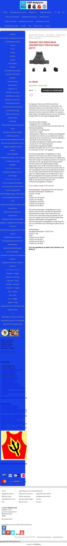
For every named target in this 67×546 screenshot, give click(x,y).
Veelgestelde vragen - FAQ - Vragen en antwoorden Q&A (12, 159)
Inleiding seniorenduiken (9, 406)
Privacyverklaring (58, 537)
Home (5, 12)
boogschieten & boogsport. (9, 420)
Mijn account (38, 26)
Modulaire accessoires (12, 100)
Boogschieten (12, 118)
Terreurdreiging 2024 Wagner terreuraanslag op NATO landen (12, 185)
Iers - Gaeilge (12, 299)
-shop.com (4, 390)
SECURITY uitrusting (12, 92)
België (25, 416)
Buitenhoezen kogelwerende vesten (13, 139)
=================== (12, 270)
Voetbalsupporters (12, 136)
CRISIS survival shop (12, 114)
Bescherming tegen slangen (12, 132)
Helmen (12, 67)
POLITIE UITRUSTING (13, 74)
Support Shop (12, 310)
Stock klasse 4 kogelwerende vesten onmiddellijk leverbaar (13, 40)
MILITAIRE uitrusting (12, 96)
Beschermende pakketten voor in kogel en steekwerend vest (12, 145)
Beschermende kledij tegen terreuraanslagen (12, 250)
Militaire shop (44, 17)
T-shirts (12, 45)
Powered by (33, 544)
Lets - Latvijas (12, 292)
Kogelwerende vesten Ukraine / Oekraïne (12, 264)
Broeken (12, 56)
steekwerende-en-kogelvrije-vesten (13, 388)
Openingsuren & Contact (18, 12)
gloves (3, 426)
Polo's (13, 49)
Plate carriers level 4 (12, 17)
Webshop (33, 12)
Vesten (12, 60)
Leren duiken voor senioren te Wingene (14, 410)
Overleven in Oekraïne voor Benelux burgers (13, 257)
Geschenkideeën (12, 154)
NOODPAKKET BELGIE (12, 103)
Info (29, 26)
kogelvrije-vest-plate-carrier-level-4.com (14, 464)
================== (12, 168)
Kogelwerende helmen (29, 17)
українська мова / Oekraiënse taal (12, 306)
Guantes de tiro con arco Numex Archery (15, 428)
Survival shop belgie (12, 111)
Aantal (31, 90)
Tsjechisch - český (13, 281)
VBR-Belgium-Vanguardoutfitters (13, 317)
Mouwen (13, 78)
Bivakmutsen (12, 85)
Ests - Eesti (12, 295)
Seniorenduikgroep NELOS (10, 408)
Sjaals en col (12, 89)
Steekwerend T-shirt (42, 21)
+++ (12, 313)
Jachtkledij (12, 121)
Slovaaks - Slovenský (12, 277)
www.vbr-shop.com (8, 382)
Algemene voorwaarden (44, 537)
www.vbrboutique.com (9, 378)
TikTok (17, 534)
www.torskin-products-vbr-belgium (13, 392)
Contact (47, 26)
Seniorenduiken (6, 404)
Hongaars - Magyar (12, 273)
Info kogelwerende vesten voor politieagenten (12, 242)
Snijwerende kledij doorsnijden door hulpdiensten (12, 206)
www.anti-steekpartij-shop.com (12, 370)
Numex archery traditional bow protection (15, 424)
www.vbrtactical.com (9, 372)
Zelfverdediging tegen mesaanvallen (12, 194)
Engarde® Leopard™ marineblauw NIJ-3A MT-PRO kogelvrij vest (12, 322)
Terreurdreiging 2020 (12, 190)
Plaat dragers (12, 63)
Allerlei (12, 150)
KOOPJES (13, 34)
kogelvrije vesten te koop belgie (12, 219)
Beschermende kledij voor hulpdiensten (12, 214)
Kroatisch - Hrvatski (12, 288)
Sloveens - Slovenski (12, 284)
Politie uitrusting (10, 21)
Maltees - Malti (13, 302)
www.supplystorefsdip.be (10, 384)
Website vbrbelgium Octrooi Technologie (12, 174)
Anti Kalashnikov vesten (13, 71)
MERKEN (12, 165)
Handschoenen (12, 82)
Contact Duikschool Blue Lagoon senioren (15, 412)
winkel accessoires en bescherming (12, 418)
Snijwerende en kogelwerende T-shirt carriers (12, 232)
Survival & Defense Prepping (12, 107)
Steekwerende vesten (26, 21)
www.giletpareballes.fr (9, 380)
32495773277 (8, 519)
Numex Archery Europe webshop (12, 416)
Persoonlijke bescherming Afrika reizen (13, 127)
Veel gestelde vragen (11, 26)
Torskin (23, 26)
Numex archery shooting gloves (11, 422)
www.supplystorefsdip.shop (11, 386)
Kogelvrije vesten (45, 12)
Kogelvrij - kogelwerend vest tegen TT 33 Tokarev (12, 224)
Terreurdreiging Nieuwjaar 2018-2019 (13, 199)
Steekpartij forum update (12, 237)
